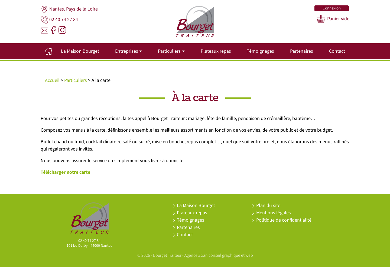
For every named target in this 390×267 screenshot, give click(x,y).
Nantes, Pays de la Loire (69, 9)
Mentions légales (273, 213)
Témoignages (260, 51)
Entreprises (126, 51)
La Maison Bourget (80, 51)
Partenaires (301, 51)
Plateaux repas (216, 51)
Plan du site (268, 205)
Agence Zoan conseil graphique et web (218, 255)
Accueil (52, 80)
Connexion (332, 8)
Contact (337, 51)
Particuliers (169, 51)
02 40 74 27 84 (59, 20)
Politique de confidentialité (283, 220)
